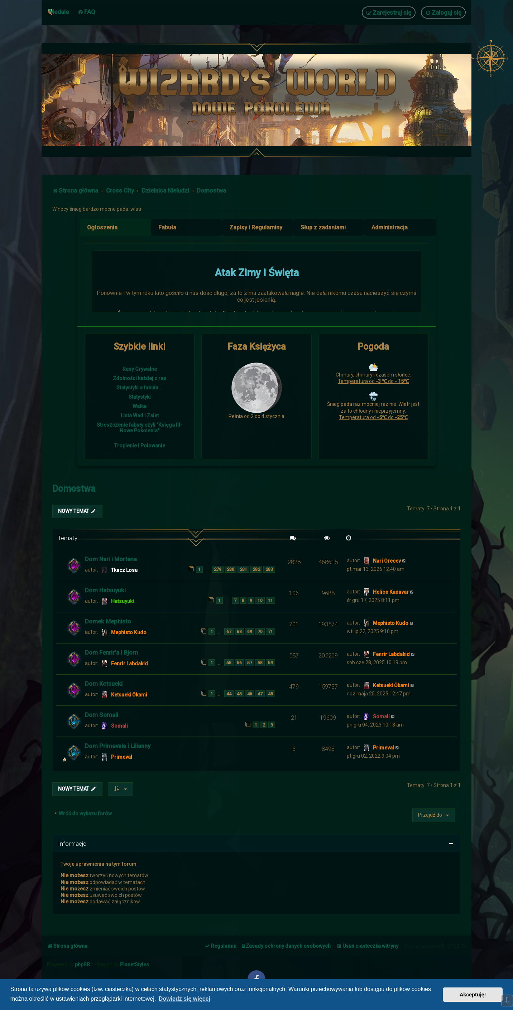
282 (256, 569)
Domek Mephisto (108, 621)
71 (270, 631)
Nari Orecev (387, 561)
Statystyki (140, 397)
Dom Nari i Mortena (111, 559)
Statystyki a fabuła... (139, 387)
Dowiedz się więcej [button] (184, 999)
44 (228, 693)
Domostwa (74, 489)
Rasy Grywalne (140, 369)
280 (230, 569)
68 (239, 631)
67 (228, 631)
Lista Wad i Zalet (140, 415)
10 (260, 600)
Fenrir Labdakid (129, 663)
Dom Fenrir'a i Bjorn (111, 652)
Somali (119, 726)
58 (260, 662)
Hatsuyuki (122, 601)
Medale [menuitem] (59, 11)
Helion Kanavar (391, 592)
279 (217, 569)
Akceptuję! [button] (473, 994)
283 (269, 569)
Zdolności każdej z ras (139, 378)
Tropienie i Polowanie (139, 445)
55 (228, 662)
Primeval (121, 757)
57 (249, 662)
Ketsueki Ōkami (129, 695)
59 (270, 662)
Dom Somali (101, 714)
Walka (140, 406)
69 (249, 631)
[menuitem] (86, 11)
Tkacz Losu (124, 570)
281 (243, 569)
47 (260, 693)
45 (239, 693)
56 (239, 662)
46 (249, 693)
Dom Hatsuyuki (105, 590)
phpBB (82, 964)
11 (270, 600)
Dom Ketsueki (104, 683)
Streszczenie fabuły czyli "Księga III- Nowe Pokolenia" (139, 427)
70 (260, 631)
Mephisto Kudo (129, 632)
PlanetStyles (134, 964)
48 (270, 693)
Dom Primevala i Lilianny (117, 745)
